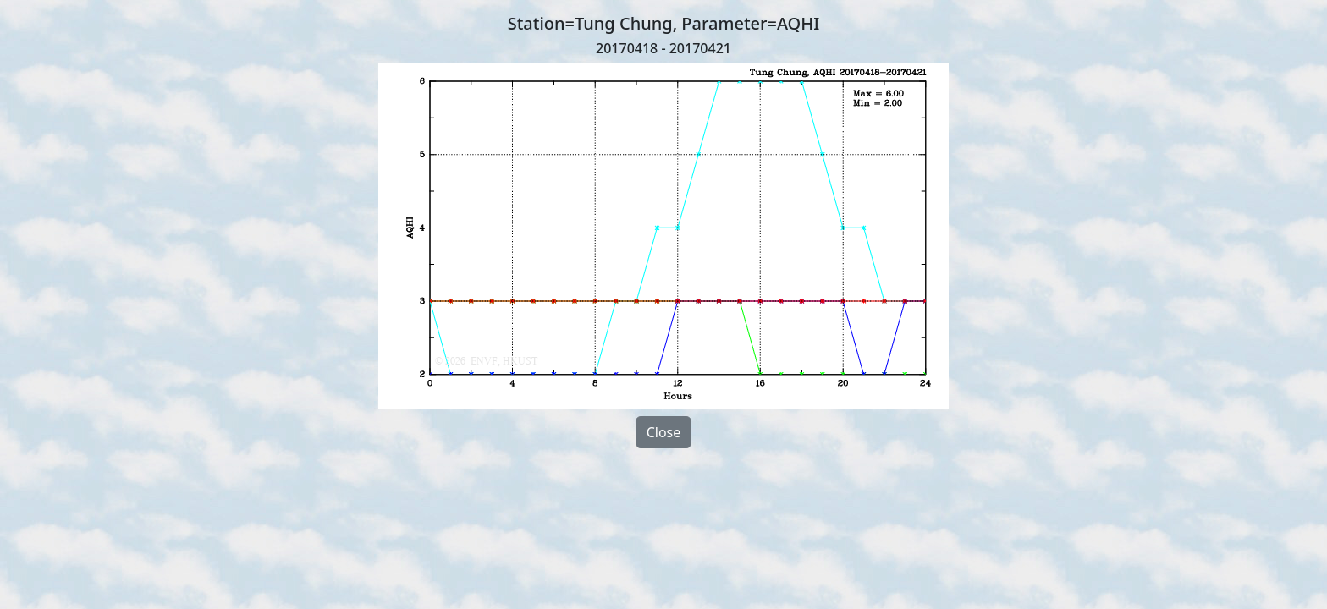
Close (664, 432)
